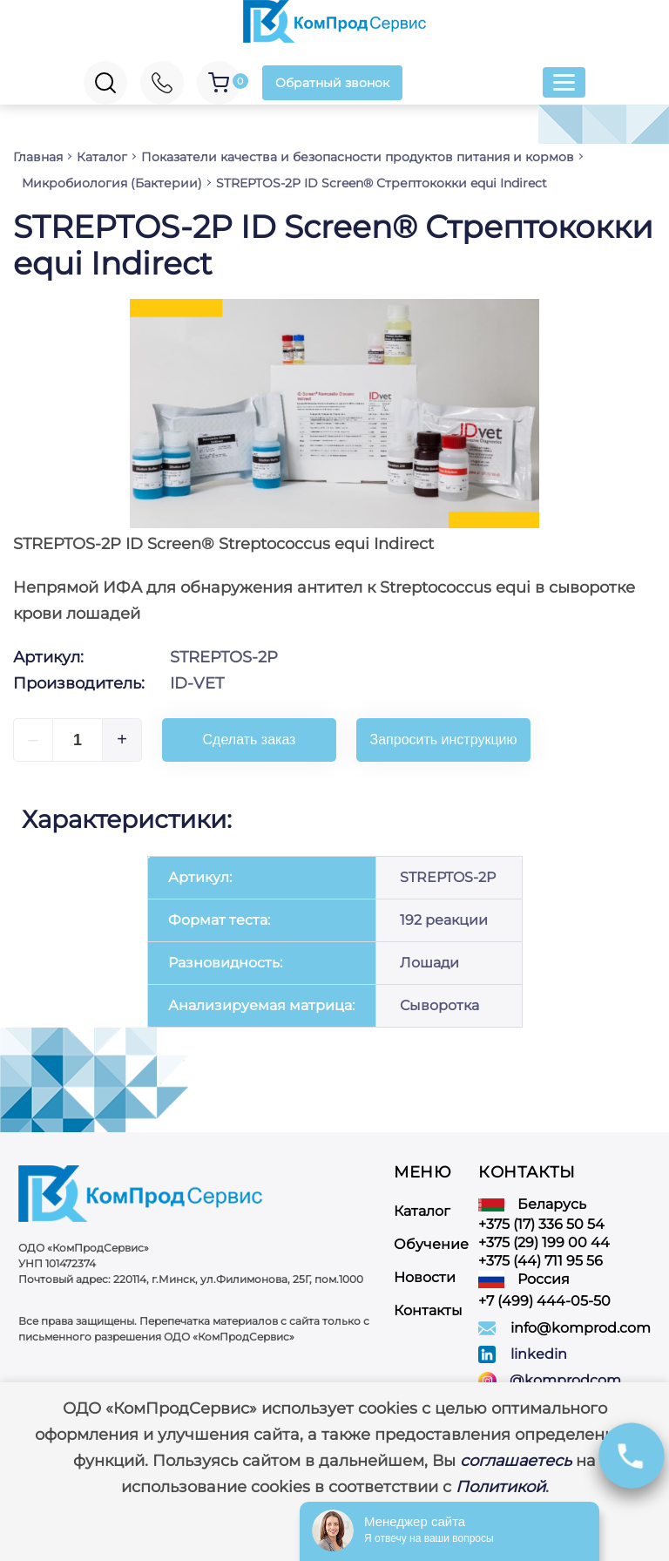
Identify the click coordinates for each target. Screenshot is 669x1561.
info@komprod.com (580, 1328)
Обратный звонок (332, 83)
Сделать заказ (249, 739)
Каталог (422, 1211)
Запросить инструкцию (443, 739)
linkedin (538, 1354)
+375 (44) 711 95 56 (540, 1260)
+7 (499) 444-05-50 (544, 1301)
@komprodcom (565, 1381)
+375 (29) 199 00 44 (544, 1242)
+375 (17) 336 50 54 (541, 1224)
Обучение (431, 1244)
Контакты (428, 1310)
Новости (425, 1277)
